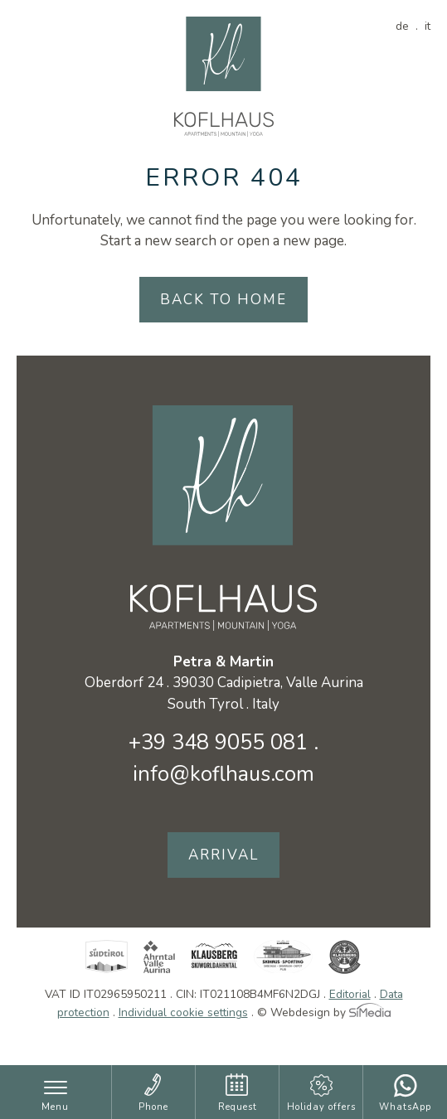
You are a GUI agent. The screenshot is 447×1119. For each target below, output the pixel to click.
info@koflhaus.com (223, 773)
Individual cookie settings (183, 1012)
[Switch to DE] (407, 26)
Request (237, 1107)
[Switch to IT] (427, 26)
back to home (223, 299)
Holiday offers (321, 1107)
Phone (153, 1107)
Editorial (350, 994)
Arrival (223, 855)
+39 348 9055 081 (218, 742)
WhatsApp (405, 1107)
